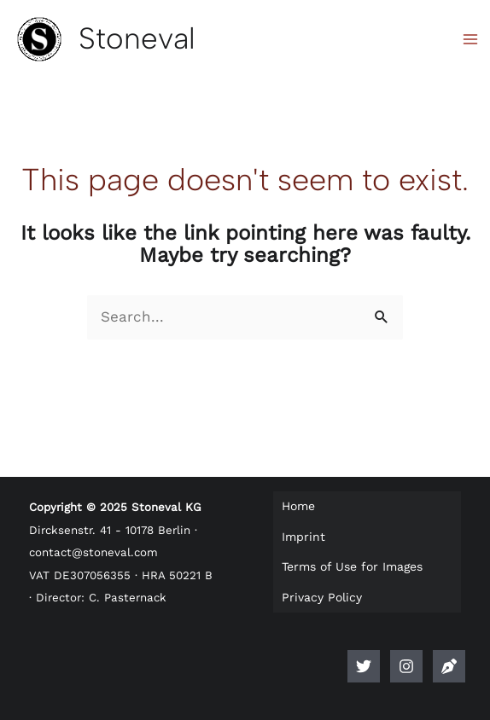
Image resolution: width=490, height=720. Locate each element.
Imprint (303, 536)
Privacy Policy (322, 597)
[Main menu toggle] (471, 39)
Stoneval (137, 38)
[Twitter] (363, 666)
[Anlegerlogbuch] (449, 666)
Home (298, 506)
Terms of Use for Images (352, 566)
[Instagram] (406, 666)
